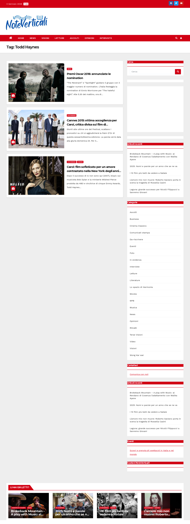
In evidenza (72, 115)
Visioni (45, 38)
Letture (59, 38)
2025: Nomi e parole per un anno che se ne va (153, 166)
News (33, 38)
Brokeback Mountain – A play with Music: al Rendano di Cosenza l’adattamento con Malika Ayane (153, 157)
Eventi (133, 246)
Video (133, 341)
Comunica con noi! (139, 374)
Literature (135, 280)
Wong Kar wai (137, 355)
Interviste (106, 38)
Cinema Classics (138, 226)
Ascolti (74, 38)
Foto (132, 253)
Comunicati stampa (140, 232)
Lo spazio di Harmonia (141, 287)
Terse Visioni (136, 335)
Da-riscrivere (136, 239)
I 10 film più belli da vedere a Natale (148, 173)
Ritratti (133, 328)
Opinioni (89, 38)
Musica (133, 307)
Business (134, 219)
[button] (176, 38)
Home (21, 38)
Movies (133, 294)
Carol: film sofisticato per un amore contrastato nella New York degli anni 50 (93, 171)
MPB (132, 301)
